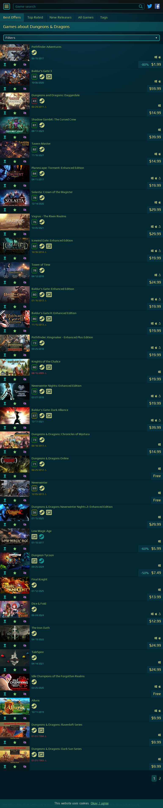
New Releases (61, 17)
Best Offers (12, 17)
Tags (104, 17)
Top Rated (35, 17)
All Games (86, 17)
